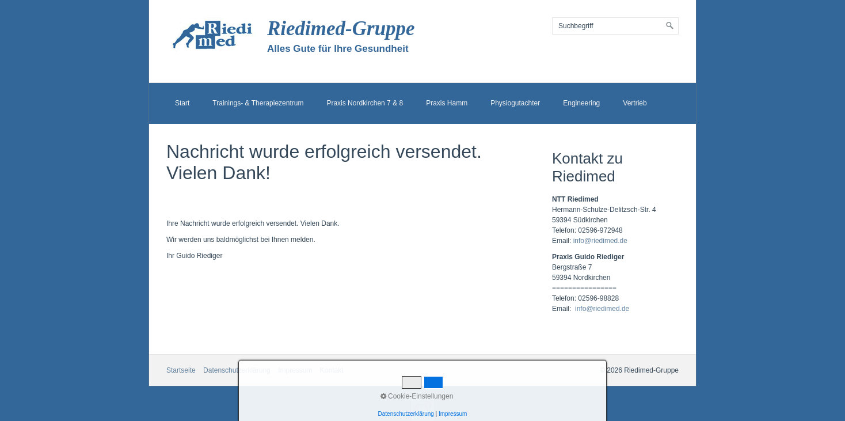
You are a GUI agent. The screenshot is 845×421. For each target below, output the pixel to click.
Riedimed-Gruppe (341, 28)
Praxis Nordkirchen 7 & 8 (364, 103)
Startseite (181, 370)
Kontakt (332, 370)
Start (182, 103)
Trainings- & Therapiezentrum (257, 103)
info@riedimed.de (600, 241)
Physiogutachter (515, 103)
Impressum (295, 370)
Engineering (581, 103)
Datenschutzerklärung (237, 370)
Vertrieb (634, 103)
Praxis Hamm (446, 103)
